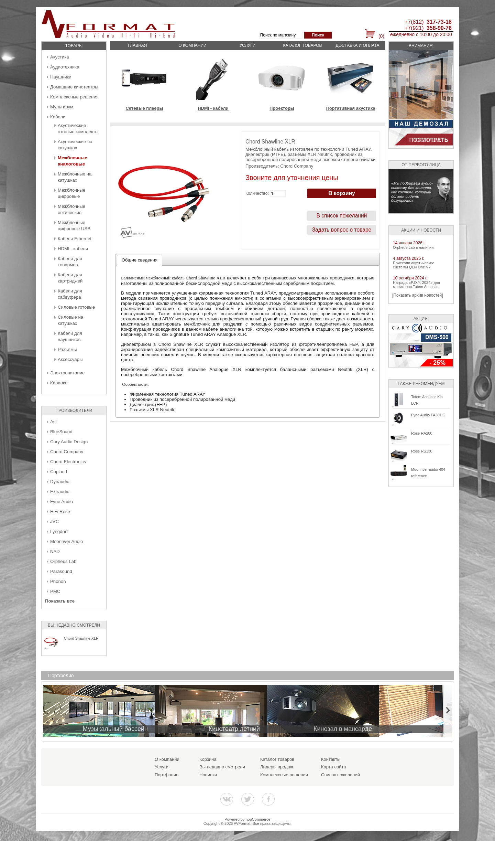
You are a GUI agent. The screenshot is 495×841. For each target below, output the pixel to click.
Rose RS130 (421, 451)
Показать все (60, 601)
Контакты (330, 759)
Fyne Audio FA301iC (428, 415)
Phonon (58, 581)
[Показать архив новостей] (417, 295)
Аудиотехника (64, 67)
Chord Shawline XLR (81, 638)
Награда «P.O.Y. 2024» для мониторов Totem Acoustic (416, 284)
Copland (58, 471)
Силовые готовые (76, 307)
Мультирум (61, 106)
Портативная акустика (350, 108)
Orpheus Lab (63, 561)
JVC (54, 521)
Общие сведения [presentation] (139, 260)
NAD (55, 551)
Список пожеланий (340, 774)
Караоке (58, 382)
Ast (53, 421)
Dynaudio (59, 481)
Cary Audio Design (69, 441)
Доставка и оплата (358, 45)
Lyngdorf (59, 531)
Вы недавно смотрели (222, 766)
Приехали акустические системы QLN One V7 (413, 265)
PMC (55, 591)
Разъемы (67, 349)
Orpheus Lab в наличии (413, 247)
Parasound (61, 571)
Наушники (61, 76)
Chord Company (66, 451)
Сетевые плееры (144, 108)
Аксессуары (70, 359)
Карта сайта (333, 766)
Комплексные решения (74, 96)
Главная (137, 45)
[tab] (140, 260)
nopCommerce (258, 819)
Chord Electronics (68, 461)
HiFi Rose (60, 511)
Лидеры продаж (276, 766)
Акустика (59, 57)
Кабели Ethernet (74, 238)
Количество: (257, 193)
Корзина (208, 759)
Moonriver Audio (66, 541)
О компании (192, 45)
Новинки (208, 774)
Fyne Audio (61, 501)
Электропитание (67, 372)
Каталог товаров (302, 45)
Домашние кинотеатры (74, 86)
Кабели (57, 116)
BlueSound (61, 431)
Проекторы (282, 108)
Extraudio (59, 491)
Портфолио (166, 774)
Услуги (248, 45)
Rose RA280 (421, 433)
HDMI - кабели (73, 248)
